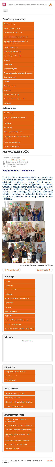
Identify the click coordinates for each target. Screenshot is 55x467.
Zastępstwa (8, 64)
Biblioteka (7, 90)
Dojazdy (6, 82)
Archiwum (7, 103)
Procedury (7, 123)
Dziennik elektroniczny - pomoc (14, 99)
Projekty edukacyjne (11, 47)
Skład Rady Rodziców (12, 398)
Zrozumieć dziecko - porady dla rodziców (19, 328)
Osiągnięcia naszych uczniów (15, 372)
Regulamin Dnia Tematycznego (16, 444)
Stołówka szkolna (10, 86)
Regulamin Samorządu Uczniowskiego (18, 425)
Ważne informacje (11, 311)
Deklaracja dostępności (12, 146)
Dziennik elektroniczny (11, 94)
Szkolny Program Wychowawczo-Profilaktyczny (15, 118)
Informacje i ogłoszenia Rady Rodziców (18, 402)
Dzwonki (7, 60)
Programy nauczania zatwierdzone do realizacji (17, 137)
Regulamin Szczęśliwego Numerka (17, 440)
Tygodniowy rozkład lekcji (12, 56)
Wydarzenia (9, 303)
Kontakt (7, 281)
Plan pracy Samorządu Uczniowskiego (18, 430)
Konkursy (8, 307)
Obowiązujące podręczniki (13, 132)
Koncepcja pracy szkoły (12, 28)
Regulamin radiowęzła (12, 449)
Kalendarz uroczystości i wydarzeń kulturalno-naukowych (16, 42)
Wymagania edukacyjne (12, 142)
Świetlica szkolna (10, 77)
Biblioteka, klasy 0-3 (18, 160)
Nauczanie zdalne (11, 290)
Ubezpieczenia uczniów (13, 324)
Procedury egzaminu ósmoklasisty (17, 298)
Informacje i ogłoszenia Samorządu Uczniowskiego (17, 435)
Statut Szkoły (8, 113)
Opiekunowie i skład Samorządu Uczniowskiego (16, 420)
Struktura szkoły (9, 24)
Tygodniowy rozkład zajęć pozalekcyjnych (18, 73)
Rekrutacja (8, 294)
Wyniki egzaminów (11, 376)
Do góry (50, 460)
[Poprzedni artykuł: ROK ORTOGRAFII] (11, 270)
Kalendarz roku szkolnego (13, 32)
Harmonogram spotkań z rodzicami (16, 37)
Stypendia (8, 316)
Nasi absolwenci (10, 380)
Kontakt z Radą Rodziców (14, 406)
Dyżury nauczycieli (10, 69)
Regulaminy (8, 127)
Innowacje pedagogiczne (12, 51)
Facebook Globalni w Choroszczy (16, 320)
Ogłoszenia (9, 285)
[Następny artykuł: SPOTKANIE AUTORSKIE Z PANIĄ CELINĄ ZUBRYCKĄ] (44, 270)
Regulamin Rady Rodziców (14, 393)
